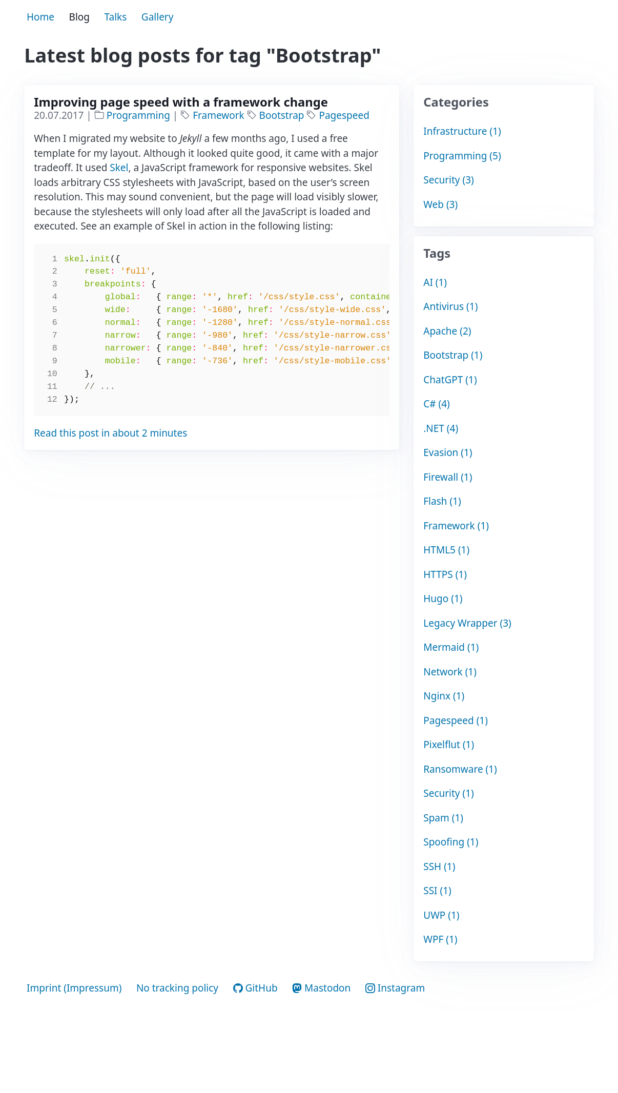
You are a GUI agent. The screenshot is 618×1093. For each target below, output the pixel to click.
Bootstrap (283, 115)
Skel (119, 167)
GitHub (255, 988)
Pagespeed (344, 115)
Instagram (395, 988)
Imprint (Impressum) (74, 988)
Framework (219, 115)
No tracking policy (177, 988)
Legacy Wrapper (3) (467, 623)
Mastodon (321, 988)
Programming (140, 115)
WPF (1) (440, 939)
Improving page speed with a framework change (181, 102)
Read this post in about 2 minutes (110, 433)
